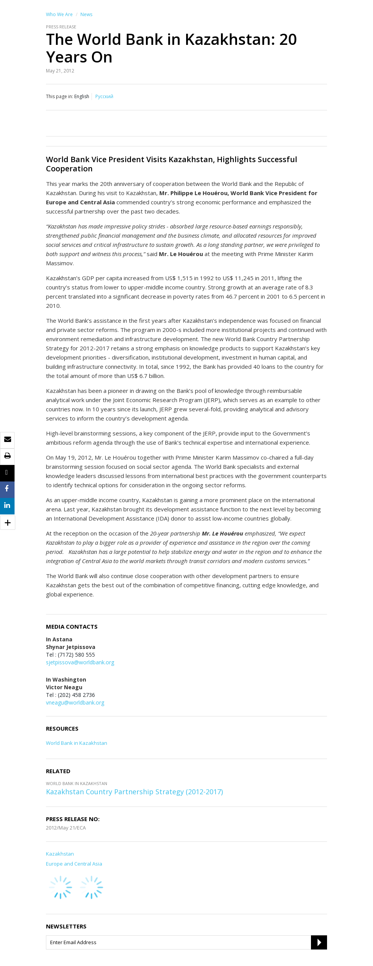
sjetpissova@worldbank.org (80, 662)
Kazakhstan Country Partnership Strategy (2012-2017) (134, 791)
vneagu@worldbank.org (75, 702)
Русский (104, 96)
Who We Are (59, 14)
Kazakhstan (60, 853)
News (86, 14)
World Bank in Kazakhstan (76, 742)
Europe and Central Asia (74, 863)
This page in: (59, 96)
